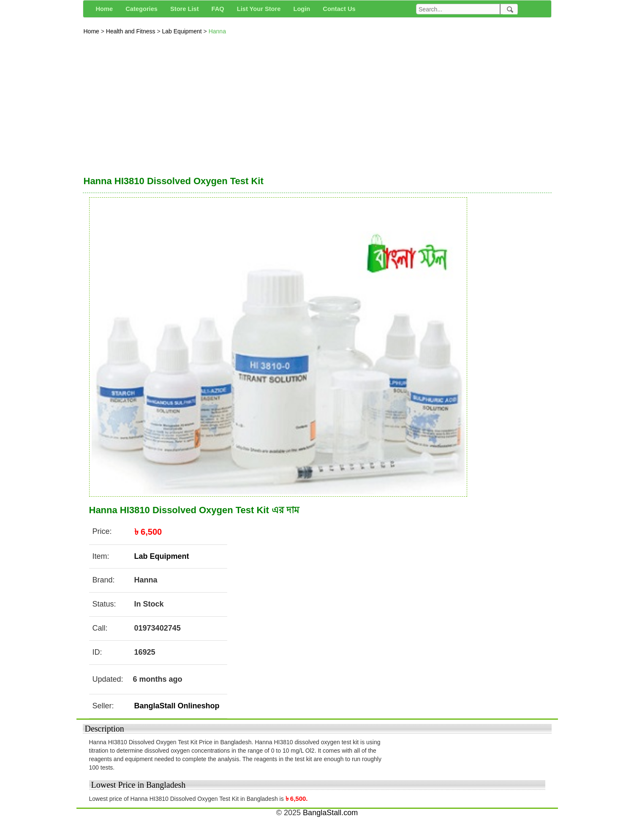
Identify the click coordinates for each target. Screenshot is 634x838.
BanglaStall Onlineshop (177, 706)
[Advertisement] (317, 103)
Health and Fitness (131, 31)
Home (92, 31)
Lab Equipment (183, 31)
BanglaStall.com (330, 812)
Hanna (217, 31)
